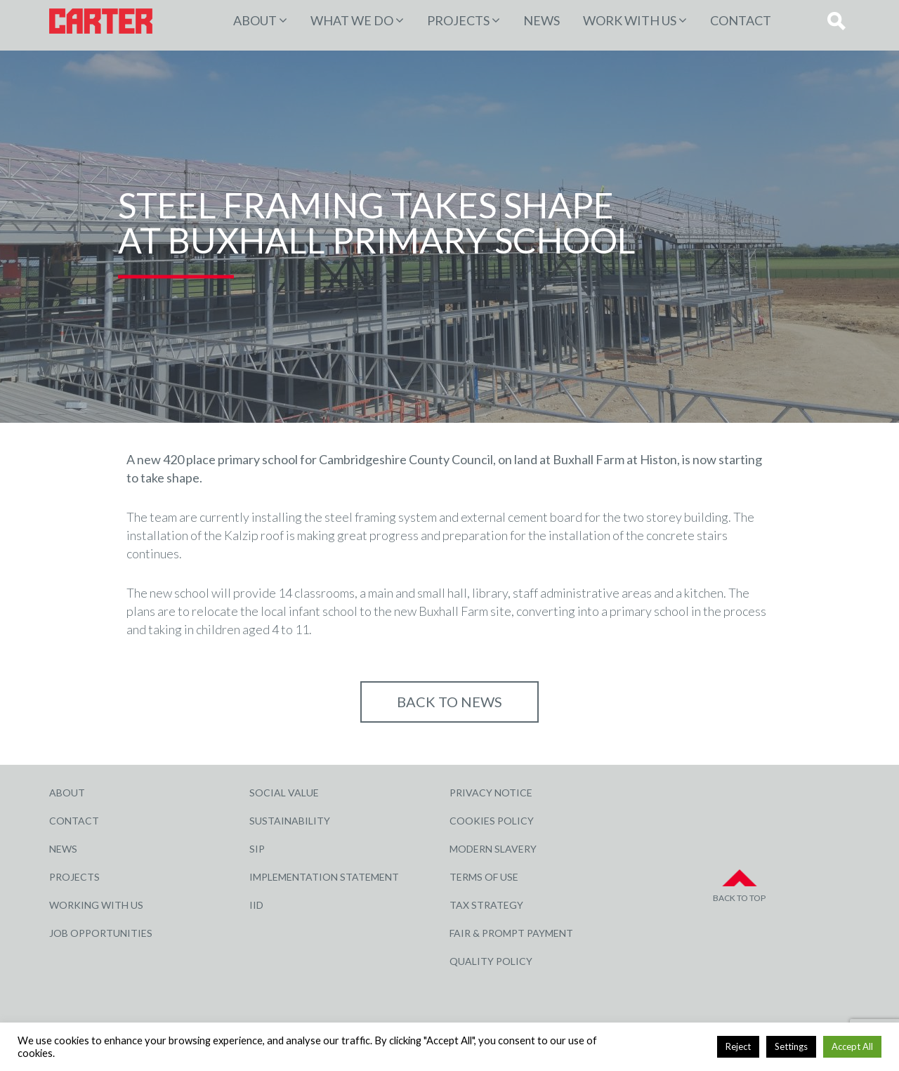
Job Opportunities (100, 933)
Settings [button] (791, 1046)
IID (256, 905)
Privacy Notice (491, 793)
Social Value (284, 793)
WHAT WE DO (351, 20)
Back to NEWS (449, 701)
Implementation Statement (324, 877)
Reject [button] (738, 1046)
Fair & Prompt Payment (511, 933)
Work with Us (629, 20)
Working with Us (96, 905)
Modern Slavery (493, 849)
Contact (740, 20)
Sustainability (289, 821)
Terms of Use (484, 877)
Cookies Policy (492, 821)
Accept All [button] (852, 1046)
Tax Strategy (486, 905)
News (541, 20)
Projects (74, 877)
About (255, 20)
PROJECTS (458, 20)
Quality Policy (491, 961)
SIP (257, 849)
